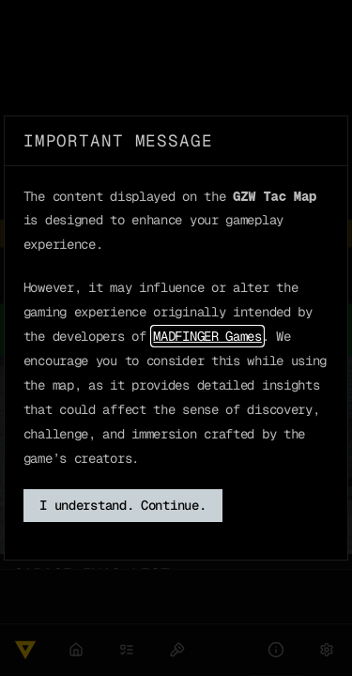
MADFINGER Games (207, 336)
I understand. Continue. (122, 505)
